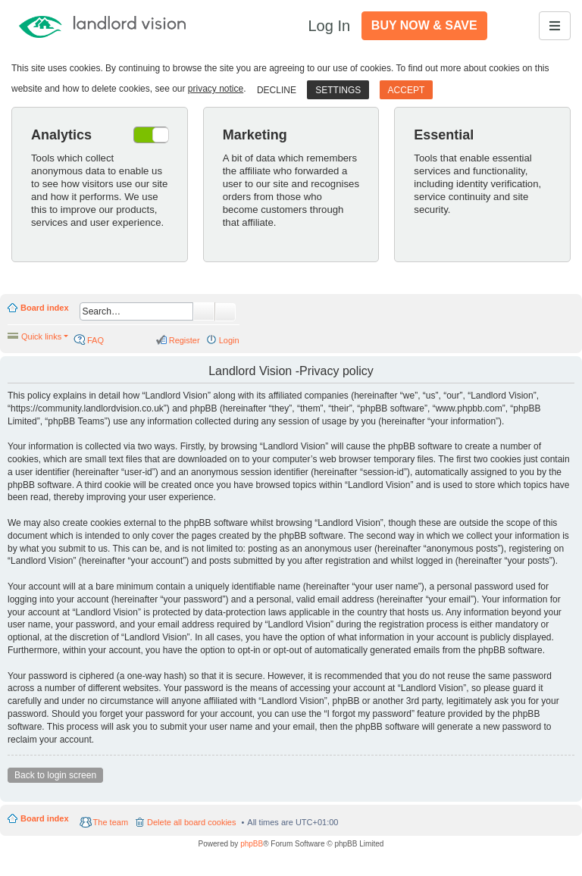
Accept (406, 90)
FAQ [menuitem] (95, 340)
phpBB (251, 844)
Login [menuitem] (229, 340)
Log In (329, 25)
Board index (44, 307)
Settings (338, 90)
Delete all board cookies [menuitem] (191, 822)
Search (203, 311)
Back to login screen (55, 775)
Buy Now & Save (424, 25)
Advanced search (225, 312)
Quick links (41, 336)
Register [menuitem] (184, 340)
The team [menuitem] (110, 822)
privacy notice (215, 88)
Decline (276, 90)
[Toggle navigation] (555, 25)
